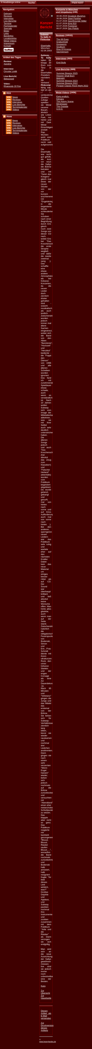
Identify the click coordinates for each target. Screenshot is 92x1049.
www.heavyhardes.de (47, 1042)
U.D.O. (59, 109)
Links (6, 33)
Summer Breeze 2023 (67, 80)
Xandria (7, 64)
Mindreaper (61, 104)
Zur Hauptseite (46, 996)
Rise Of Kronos (63, 49)
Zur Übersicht (45, 991)
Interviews (61, 58)
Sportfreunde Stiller (77, 21)
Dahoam (8, 13)
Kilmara (60, 99)
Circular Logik (10, 71)
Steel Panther (74, 18)
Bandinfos (8, 36)
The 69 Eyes (62, 39)
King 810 (72, 23)
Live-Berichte (63, 69)
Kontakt (7, 46)
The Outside (62, 106)
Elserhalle (45, 45)
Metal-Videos (62, 92)
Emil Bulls (61, 62)
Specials (8, 28)
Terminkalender (19, 107)
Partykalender (10, 26)
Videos (15, 109)
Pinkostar (45, 39)
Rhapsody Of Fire (12, 86)
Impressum (9, 43)
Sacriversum (62, 52)
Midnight (60, 78)
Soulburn (60, 47)
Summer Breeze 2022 (67, 83)
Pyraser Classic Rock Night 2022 (72, 85)
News (15, 97)
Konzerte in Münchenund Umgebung (67, 10)
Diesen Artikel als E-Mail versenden (46, 1015)
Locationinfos (10, 38)
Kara (43, 986)
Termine (7, 23)
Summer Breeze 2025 (67, 73)
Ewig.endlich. (62, 96)
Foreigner (72, 26)
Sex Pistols (73, 28)
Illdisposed (9, 79)
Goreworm (61, 44)
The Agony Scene (65, 101)
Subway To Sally (44, 35)
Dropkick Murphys (76, 16)
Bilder (6, 31)
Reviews (60, 35)
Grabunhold (62, 42)
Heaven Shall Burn (65, 76)
